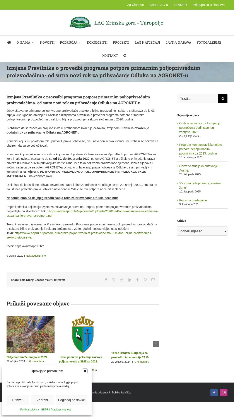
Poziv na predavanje (193, 200)
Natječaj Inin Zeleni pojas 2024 (27, 357)
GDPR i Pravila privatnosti (56, 409)
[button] (85, 371)
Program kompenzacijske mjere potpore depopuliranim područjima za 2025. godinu (200, 149)
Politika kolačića (29, 409)
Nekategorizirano (36, 255)
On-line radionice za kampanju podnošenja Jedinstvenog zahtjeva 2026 (199, 128)
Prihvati (17, 400)
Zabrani (42, 400)
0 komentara (36, 361)
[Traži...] (197, 98)
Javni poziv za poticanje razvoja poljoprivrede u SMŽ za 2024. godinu (80, 361)
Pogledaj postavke (71, 400)
